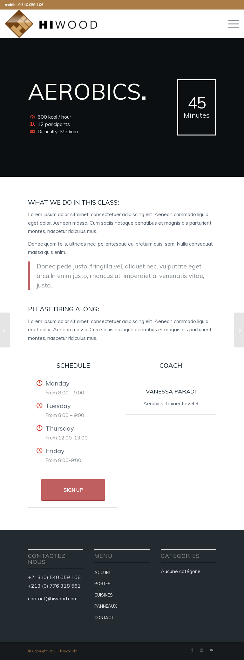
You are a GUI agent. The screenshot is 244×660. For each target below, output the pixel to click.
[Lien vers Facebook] (192, 650)
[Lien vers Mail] (211, 650)
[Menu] (230, 24)
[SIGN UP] (73, 490)
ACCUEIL (103, 572)
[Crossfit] (239, 330)
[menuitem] (230, 24)
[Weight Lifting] (5, 330)
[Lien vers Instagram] (202, 650)
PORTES (102, 583)
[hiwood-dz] (51, 24)
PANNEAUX (105, 606)
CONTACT (103, 617)
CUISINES (103, 594)
